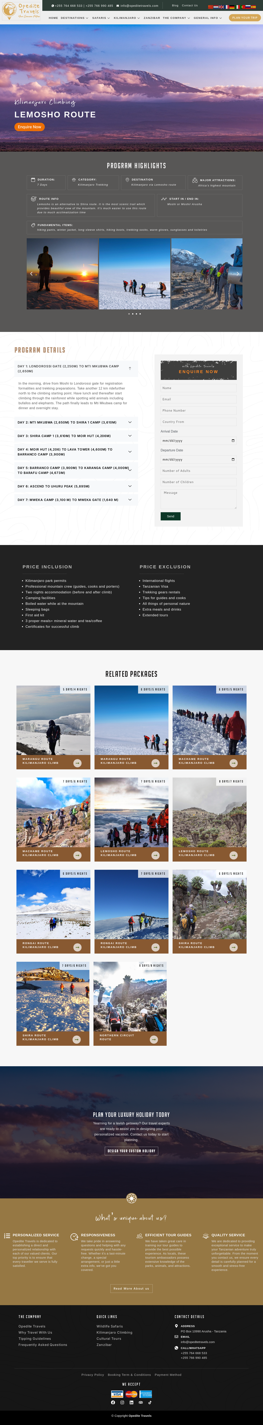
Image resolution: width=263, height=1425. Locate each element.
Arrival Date (169, 431)
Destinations (75, 17)
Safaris (101, 17)
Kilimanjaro (127, 17)
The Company (177, 17)
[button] (31, 273)
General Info (208, 17)
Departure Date (172, 450)
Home (53, 17)
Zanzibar (152, 17)
